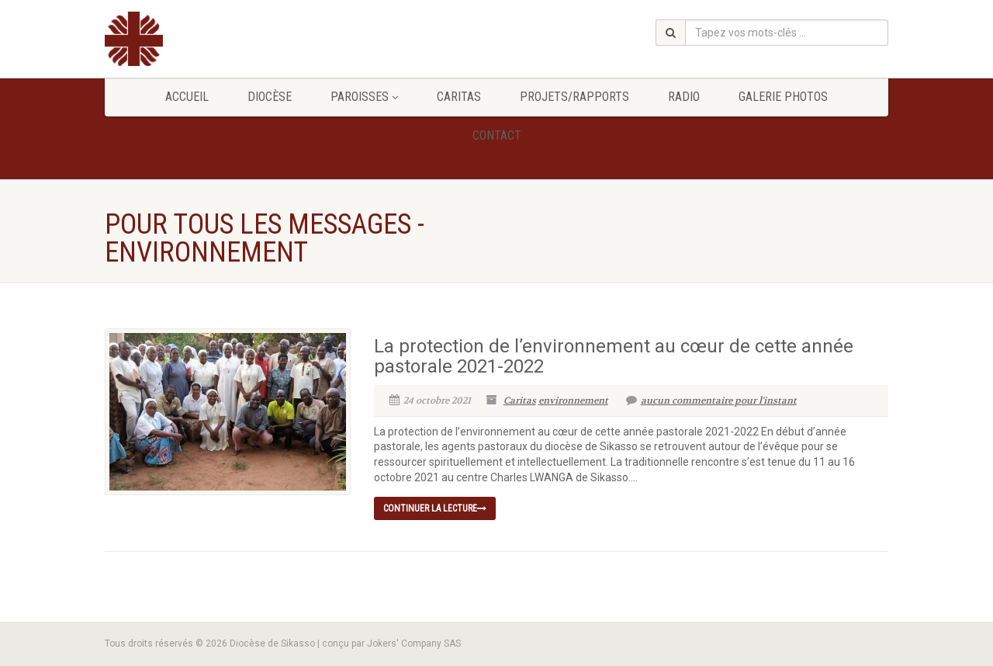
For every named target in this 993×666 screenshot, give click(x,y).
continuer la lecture (434, 508)
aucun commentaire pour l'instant (711, 400)
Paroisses (364, 96)
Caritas (459, 96)
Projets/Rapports (574, 96)
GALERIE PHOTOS (783, 96)
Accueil (187, 96)
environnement (573, 400)
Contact (496, 135)
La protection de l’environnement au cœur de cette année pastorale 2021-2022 (613, 356)
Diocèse (269, 96)
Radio (684, 96)
